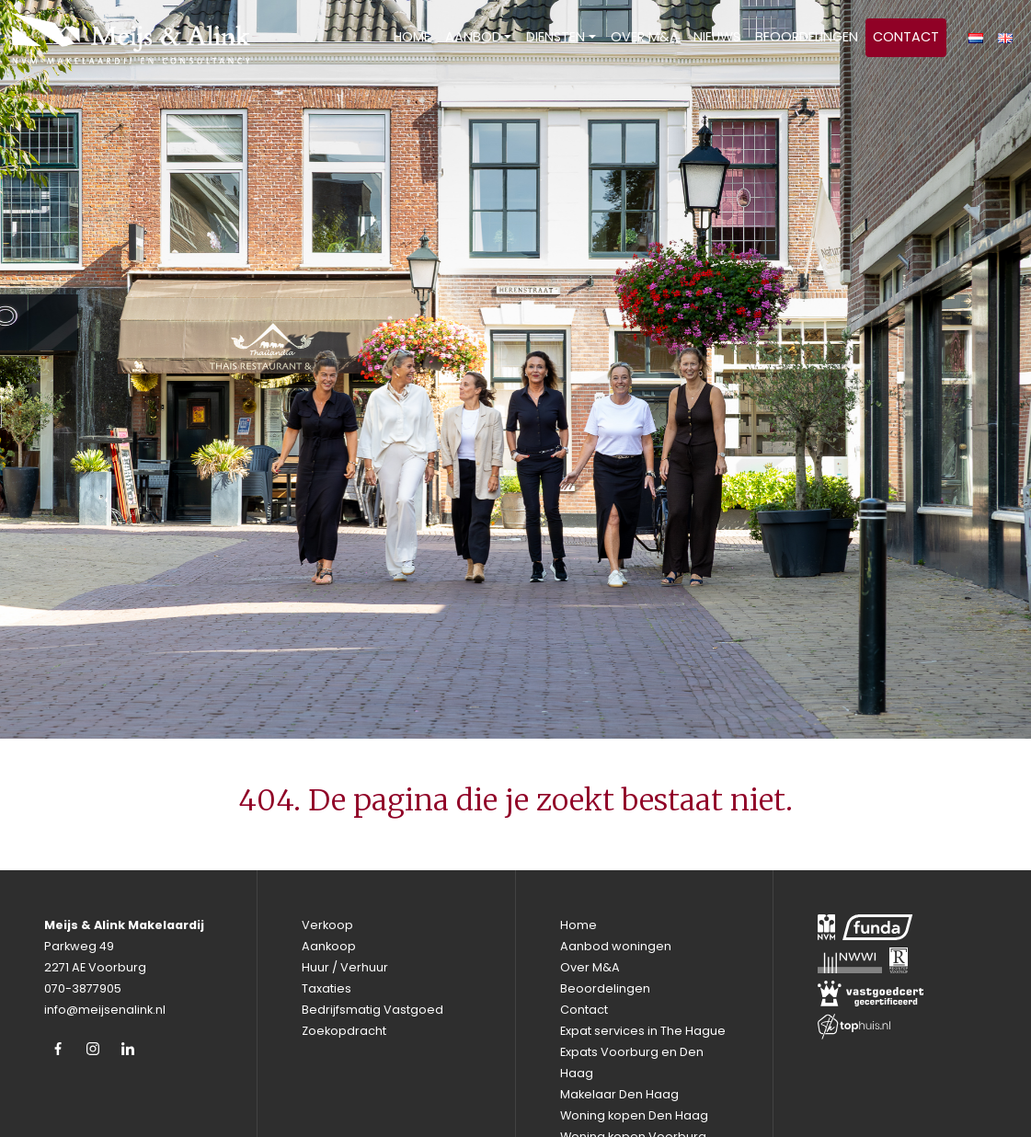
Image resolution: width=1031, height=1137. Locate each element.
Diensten (555, 37)
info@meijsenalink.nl (105, 1009)
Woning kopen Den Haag (634, 1115)
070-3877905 (82, 988)
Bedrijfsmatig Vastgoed (372, 1009)
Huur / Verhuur (345, 967)
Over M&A (645, 37)
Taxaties (326, 988)
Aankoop (329, 946)
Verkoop (327, 925)
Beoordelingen (806, 37)
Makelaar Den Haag (619, 1094)
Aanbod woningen (615, 946)
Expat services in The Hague (643, 1031)
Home (412, 37)
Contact (906, 37)
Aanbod (473, 37)
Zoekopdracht (344, 1031)
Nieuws (716, 37)
